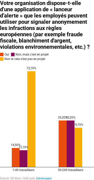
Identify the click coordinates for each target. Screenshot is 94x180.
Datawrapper (44, 178)
